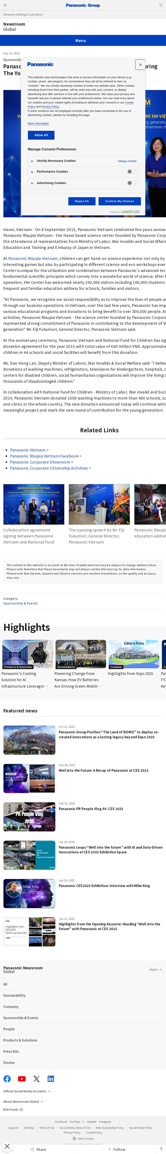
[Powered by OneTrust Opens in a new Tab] (126, 212)
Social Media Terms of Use (75, 1127)
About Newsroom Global (21, 1101)
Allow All (41, 135)
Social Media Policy (140, 1127)
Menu (80, 40)
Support (13, 1127)
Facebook (61, 1121)
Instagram (105, 1121)
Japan (153, 969)
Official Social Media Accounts (24, 1091)
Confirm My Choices (119, 201)
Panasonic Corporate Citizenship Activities (49, 468)
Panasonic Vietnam (28, 450)
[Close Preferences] (6, 1146)
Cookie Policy (94, 1132)
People (9, 1029)
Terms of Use (46, 1127)
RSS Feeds (10, 1109)
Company (11, 1006)
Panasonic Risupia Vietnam (33, 258)
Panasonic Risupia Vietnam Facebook (44, 456)
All (5, 984)
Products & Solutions (20, 1040)
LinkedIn (92, 1121)
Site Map (29, 1127)
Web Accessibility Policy (110, 1127)
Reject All (82, 201)
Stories (9, 1062)
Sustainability (14, 995)
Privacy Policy (72, 1132)
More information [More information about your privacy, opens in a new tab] (38, 123)
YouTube (75, 1121)
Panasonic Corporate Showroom (40, 462)
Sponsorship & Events (20, 603)
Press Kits (11, 1051)
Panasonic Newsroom (23, 969)
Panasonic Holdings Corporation (22, 14)
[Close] (140, 64)
